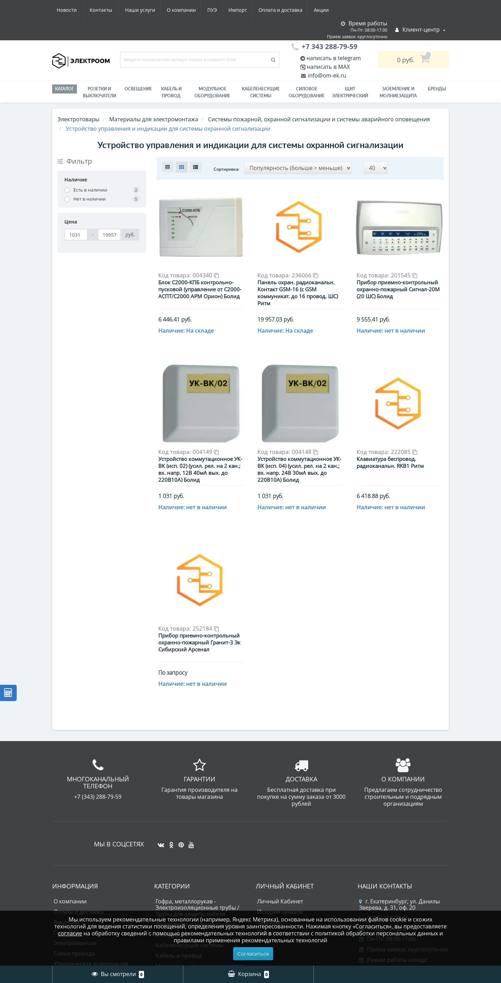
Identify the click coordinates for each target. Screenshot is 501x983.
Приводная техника (182, 896)
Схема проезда (74, 852)
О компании (114, 10)
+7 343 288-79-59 (384, 816)
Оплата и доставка (218, 10)
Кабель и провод (171, 92)
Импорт (174, 10)
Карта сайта (70, 904)
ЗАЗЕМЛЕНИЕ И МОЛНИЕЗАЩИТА (398, 92)
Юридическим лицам (83, 873)
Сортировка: (226, 169)
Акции (260, 10)
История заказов (280, 810)
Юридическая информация (91, 862)
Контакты (324, 10)
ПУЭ (147, 10)
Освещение (138, 88)
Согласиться (253, 953)
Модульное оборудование (212, 92)
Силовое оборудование (307, 92)
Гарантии (66, 831)
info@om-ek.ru (327, 75)
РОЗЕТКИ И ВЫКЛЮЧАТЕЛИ (99, 92)
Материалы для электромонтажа (200, 864)
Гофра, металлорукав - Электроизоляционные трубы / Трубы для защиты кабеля (197, 806)
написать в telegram (333, 58)
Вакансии (66, 820)
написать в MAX (328, 67)
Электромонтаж (75, 841)
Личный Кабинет (280, 800)
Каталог (64, 88)
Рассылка (270, 831)
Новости (290, 10)
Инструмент (172, 833)
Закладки (269, 820)
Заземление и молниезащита (195, 823)
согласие (70, 933)
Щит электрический (350, 92)
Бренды (437, 88)
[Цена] (76, 235)
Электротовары (78, 119)
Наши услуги (72, 10)
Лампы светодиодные (185, 885)
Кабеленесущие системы (261, 92)
